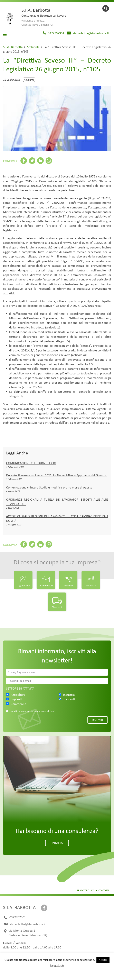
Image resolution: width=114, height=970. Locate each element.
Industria (91, 585)
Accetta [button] (103, 959)
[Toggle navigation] (4, 35)
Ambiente (33, 47)
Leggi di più (57, 965)
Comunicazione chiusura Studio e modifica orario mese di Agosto (49, 487)
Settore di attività (20, 688)
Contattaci (57, 843)
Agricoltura (24, 585)
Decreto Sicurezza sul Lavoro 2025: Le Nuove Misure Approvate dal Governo (56, 475)
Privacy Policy (85, 890)
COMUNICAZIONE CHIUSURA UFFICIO (31, 463)
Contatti (103, 890)
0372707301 (56, 33)
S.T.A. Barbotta (13, 47)
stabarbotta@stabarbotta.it (91, 33)
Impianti (68, 585)
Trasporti (57, 607)
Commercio (46, 585)
